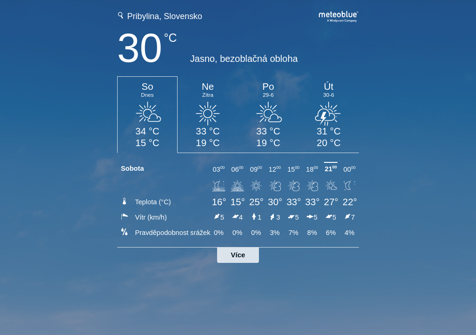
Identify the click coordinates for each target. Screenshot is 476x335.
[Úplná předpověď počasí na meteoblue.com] (339, 15)
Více (238, 255)
